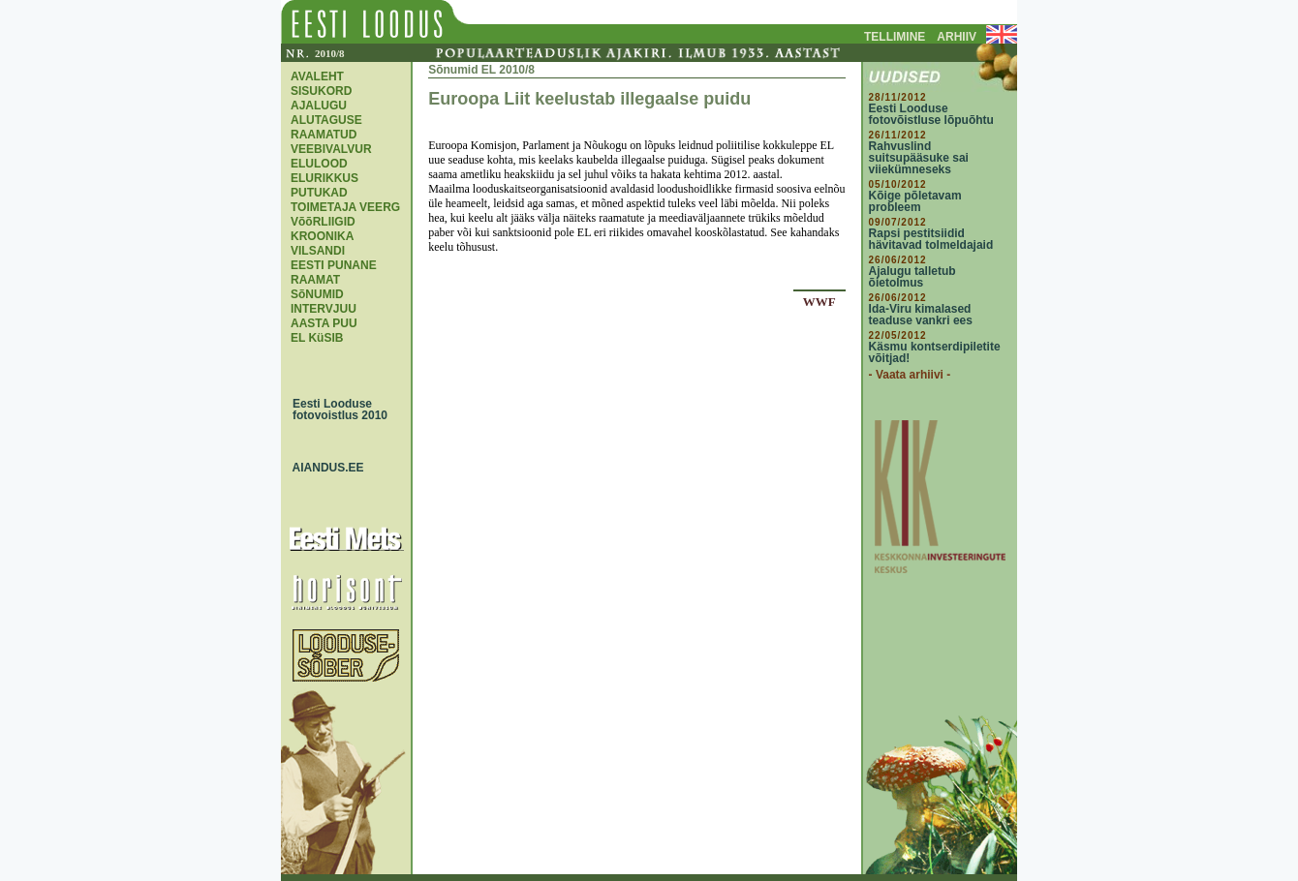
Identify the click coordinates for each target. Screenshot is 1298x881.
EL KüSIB (317, 338)
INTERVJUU (323, 309)
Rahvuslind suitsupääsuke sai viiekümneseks (919, 157)
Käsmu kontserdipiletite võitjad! (935, 352)
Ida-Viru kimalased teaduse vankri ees (921, 314)
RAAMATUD (323, 134)
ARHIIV (956, 37)
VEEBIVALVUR (331, 149)
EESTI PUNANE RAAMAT (334, 272)
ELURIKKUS (324, 178)
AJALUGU (319, 105)
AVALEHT (317, 76)
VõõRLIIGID (323, 221)
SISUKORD (321, 91)
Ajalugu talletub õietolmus (912, 276)
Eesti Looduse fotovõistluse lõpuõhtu (931, 114)
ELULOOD (319, 163)
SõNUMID (317, 294)
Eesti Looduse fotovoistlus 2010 (335, 409)
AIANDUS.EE (323, 467)
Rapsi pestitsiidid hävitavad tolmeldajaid (931, 239)
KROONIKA (322, 236)
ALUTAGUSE (326, 120)
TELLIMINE (894, 37)
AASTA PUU (324, 323)
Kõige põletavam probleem (915, 201)
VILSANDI (318, 251)
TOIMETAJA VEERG (345, 207)
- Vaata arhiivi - (910, 374)
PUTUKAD (319, 192)
